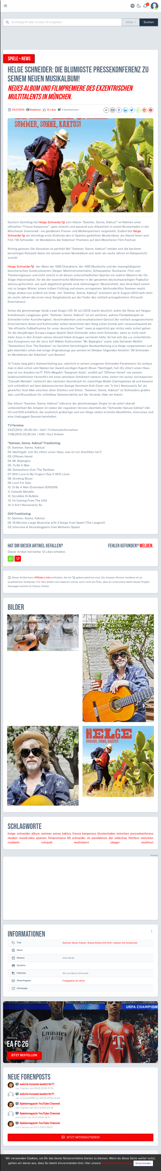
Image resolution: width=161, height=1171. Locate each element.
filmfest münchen (140, 838)
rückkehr (14, 842)
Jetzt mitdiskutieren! (80, 1137)
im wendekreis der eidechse (107, 838)
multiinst (147, 842)
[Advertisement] (80, 37)
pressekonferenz (141, 833)
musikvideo (27, 838)
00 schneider (76, 838)
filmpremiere (57, 838)
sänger (115, 842)
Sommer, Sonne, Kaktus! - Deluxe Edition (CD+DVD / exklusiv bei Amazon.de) (100, 943)
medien (13, 838)
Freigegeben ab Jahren (74, 981)
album (35, 833)
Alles (129, 22)
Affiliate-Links (42, 577)
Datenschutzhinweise (116, 1163)
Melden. (146, 546)
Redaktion (35, 109)
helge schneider (19, 833)
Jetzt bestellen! (24, 1055)
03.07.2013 (18, 109)
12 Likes (51, 109)
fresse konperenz (84, 833)
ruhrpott (46, 842)
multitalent (81, 842)
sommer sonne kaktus (56, 833)
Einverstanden (143, 1163)
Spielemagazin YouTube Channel (40, 1103)
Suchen (149, 22)
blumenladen (106, 833)
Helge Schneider (52, 222)
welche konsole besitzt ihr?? (37, 1084)
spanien (41, 838)
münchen (122, 833)
